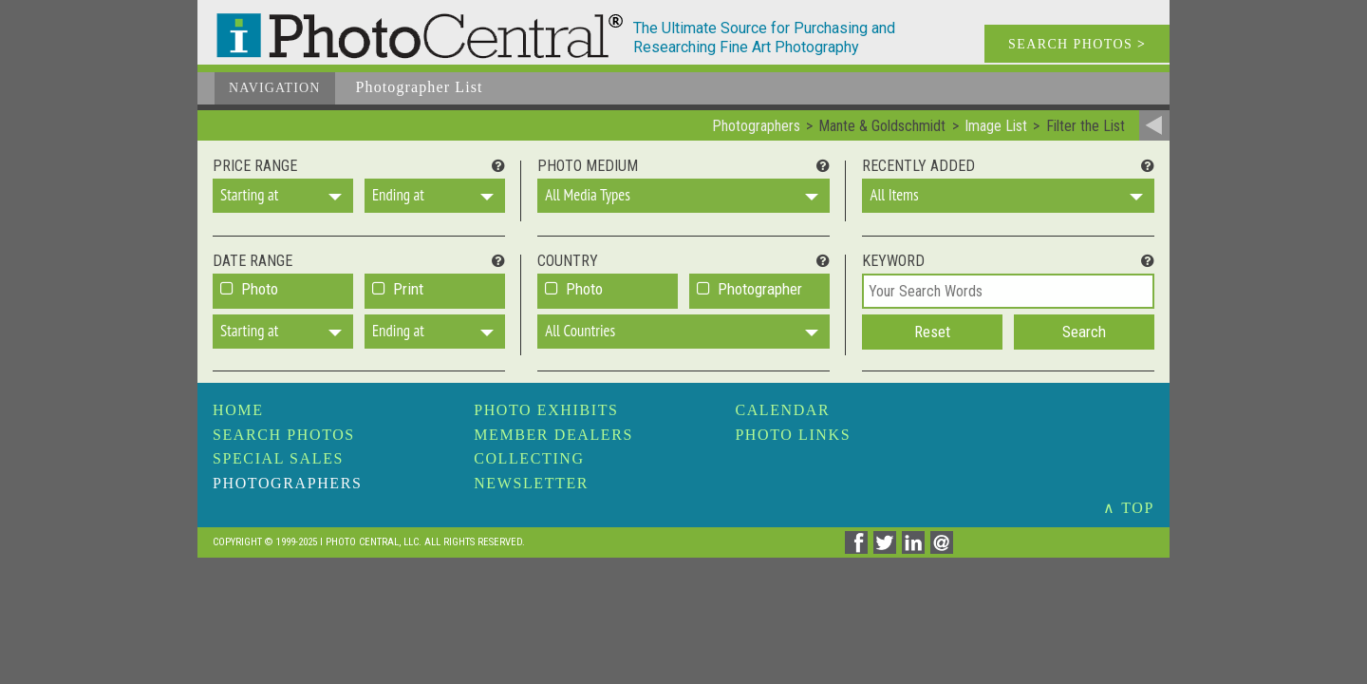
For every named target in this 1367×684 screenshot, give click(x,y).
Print (408, 288)
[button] (283, 196)
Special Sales (278, 458)
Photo (259, 288)
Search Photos (284, 435)
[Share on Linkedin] (916, 549)
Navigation (275, 88)
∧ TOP (1128, 508)
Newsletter (531, 483)
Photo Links (793, 435)
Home (238, 410)
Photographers (287, 483)
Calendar (782, 410)
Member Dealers (553, 435)
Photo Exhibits (546, 410)
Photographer (760, 288)
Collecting (529, 458)
